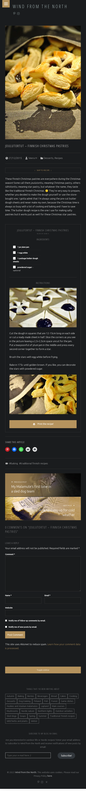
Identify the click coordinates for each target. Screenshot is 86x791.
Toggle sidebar (43, 671)
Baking (14, 464)
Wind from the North (40, 6)
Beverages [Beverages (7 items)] (42, 698)
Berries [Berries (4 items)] (30, 698)
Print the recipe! (45, 424)
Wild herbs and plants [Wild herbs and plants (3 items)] (17, 723)
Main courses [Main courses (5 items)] (58, 708)
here (49, 778)
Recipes (58, 158)
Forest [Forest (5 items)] (54, 703)
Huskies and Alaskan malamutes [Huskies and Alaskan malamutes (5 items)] (22, 708)
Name (8, 596)
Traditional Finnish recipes (34, 464)
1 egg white (22, 253)
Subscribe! (66, 757)
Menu (6, 4)
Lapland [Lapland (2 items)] (45, 708)
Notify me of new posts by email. (23, 628)
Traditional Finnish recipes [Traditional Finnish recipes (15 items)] (62, 717)
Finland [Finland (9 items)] (37, 703)
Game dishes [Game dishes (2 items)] (67, 703)
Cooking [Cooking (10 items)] (73, 698)
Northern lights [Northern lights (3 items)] (45, 712)
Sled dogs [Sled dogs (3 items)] (12, 717)
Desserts (48, 158)
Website (9, 608)
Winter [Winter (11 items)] (34, 723)
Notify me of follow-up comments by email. (27, 621)
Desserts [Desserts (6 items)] (11, 703)
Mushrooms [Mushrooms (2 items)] (12, 712)
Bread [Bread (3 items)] (54, 698)
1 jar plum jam (23, 247)
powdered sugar (24, 267)
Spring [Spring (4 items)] (32, 717)
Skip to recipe (43, 170)
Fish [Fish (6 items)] (46, 703)
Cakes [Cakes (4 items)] (63, 698)
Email (47, 596)
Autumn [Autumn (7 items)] (10, 698)
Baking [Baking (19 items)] (21, 698)
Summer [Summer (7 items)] (43, 717)
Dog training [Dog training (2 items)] (25, 703)
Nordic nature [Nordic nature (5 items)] (27, 712)
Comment (10, 555)
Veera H (33, 158)
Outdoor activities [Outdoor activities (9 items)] (64, 712)
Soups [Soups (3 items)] (23, 717)
